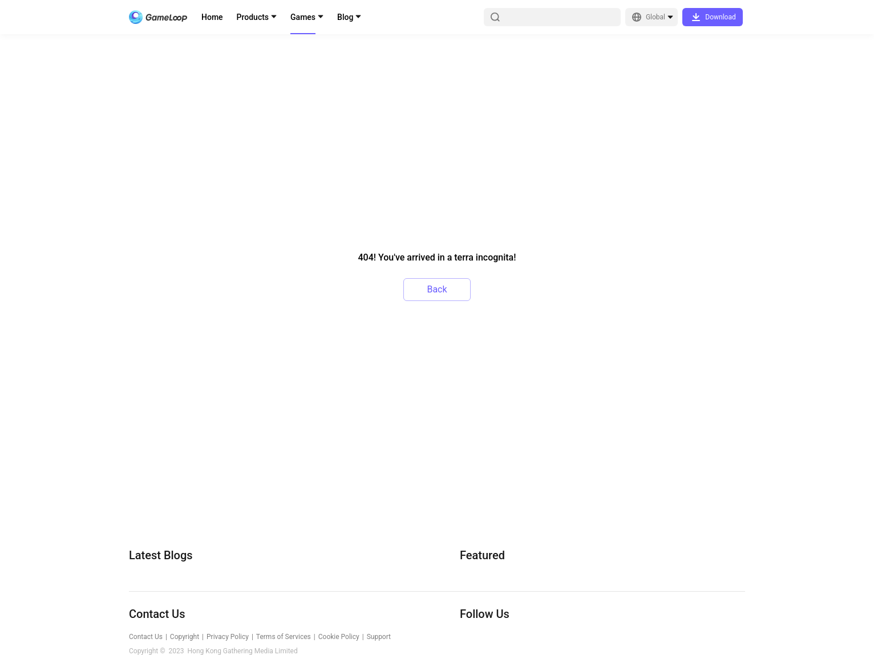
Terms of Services (283, 637)
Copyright (184, 637)
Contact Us (146, 637)
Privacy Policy (228, 637)
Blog (345, 17)
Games (302, 17)
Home (212, 17)
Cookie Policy (338, 637)
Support (379, 637)
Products (253, 17)
